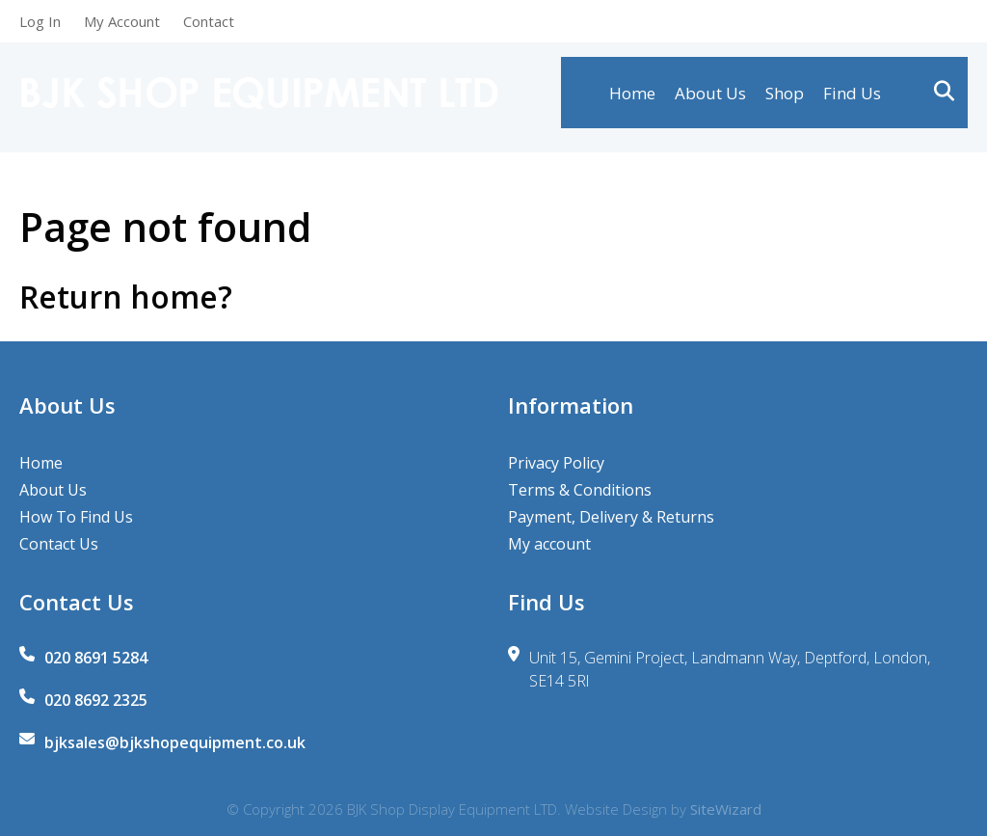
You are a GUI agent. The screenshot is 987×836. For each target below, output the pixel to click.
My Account (122, 21)
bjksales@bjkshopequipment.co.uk (175, 742)
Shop (784, 98)
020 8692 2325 (95, 700)
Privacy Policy (556, 462)
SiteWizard (725, 809)
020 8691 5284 (95, 657)
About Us (710, 98)
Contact (208, 21)
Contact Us (58, 543)
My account (549, 543)
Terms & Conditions (580, 489)
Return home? (125, 296)
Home (632, 98)
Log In (40, 21)
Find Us (852, 98)
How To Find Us (76, 516)
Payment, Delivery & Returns (611, 516)
